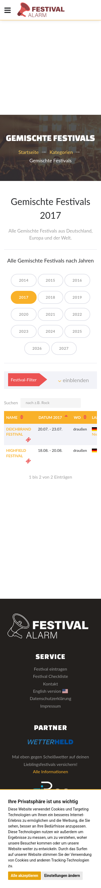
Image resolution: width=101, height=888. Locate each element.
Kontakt (50, 683)
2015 (50, 280)
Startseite (29, 152)
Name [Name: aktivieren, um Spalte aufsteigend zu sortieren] (12, 417)
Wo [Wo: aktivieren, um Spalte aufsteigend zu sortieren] (77, 417)
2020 (23, 314)
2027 (64, 348)
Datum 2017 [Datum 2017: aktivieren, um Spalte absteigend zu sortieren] (50, 417)
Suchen (42, 403)
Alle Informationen (50, 771)
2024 (50, 331)
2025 (77, 331)
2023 (23, 331)
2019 (77, 297)
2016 (77, 280)
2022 (77, 314)
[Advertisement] (50, 53)
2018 (50, 297)
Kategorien (61, 152)
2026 (37, 348)
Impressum (50, 705)
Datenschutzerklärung (50, 698)
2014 (23, 280)
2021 (50, 314)
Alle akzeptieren (24, 875)
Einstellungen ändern (62, 875)
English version (50, 691)
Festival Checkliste (50, 676)
